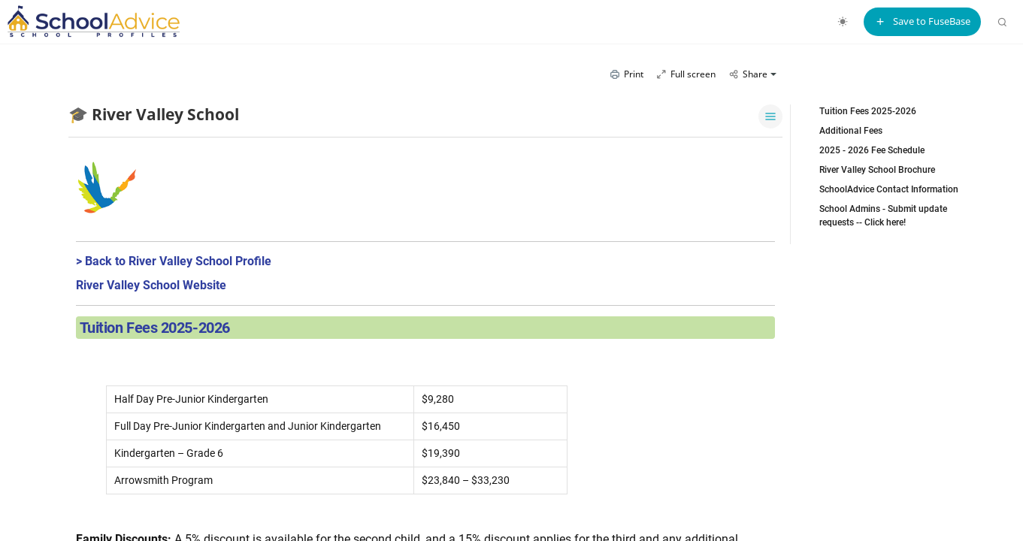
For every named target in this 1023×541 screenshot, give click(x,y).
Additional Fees (850, 130)
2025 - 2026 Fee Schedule (872, 150)
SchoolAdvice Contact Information (888, 189)
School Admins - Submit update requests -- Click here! (883, 216)
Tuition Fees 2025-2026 (867, 111)
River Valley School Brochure (877, 170)
